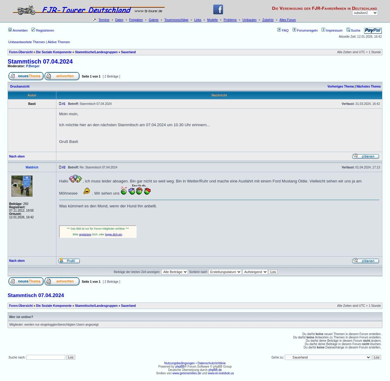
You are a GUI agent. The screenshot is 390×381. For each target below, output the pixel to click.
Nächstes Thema (368, 86)
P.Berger (33, 66)
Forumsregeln (305, 30)
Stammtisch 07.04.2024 (40, 61)
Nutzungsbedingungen (179, 363)
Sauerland (128, 52)
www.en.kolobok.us (221, 373)
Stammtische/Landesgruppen (96, 52)
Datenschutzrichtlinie (211, 363)
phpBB (179, 366)
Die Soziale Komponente (54, 52)
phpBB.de (215, 370)
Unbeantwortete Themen (26, 42)
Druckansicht (20, 86)
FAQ (283, 30)
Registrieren (42, 30)
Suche (353, 30)
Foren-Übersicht (21, 52)
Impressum (331, 30)
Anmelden (18, 30)
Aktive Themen (59, 42)
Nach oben (17, 156)
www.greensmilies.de (186, 373)
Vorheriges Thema (341, 86)
